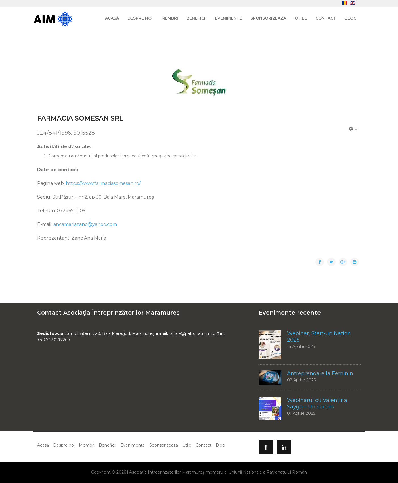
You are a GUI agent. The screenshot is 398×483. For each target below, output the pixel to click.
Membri (169, 18)
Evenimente (228, 18)
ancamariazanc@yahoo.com (85, 224)
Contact (325, 18)
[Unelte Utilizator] (353, 129)
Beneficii (196, 18)
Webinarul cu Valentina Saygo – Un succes (317, 403)
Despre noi (140, 18)
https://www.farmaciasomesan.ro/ (103, 183)
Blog (351, 18)
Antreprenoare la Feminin (320, 373)
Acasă (112, 18)
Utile (301, 18)
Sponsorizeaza (268, 18)
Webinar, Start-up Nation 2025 (319, 336)
